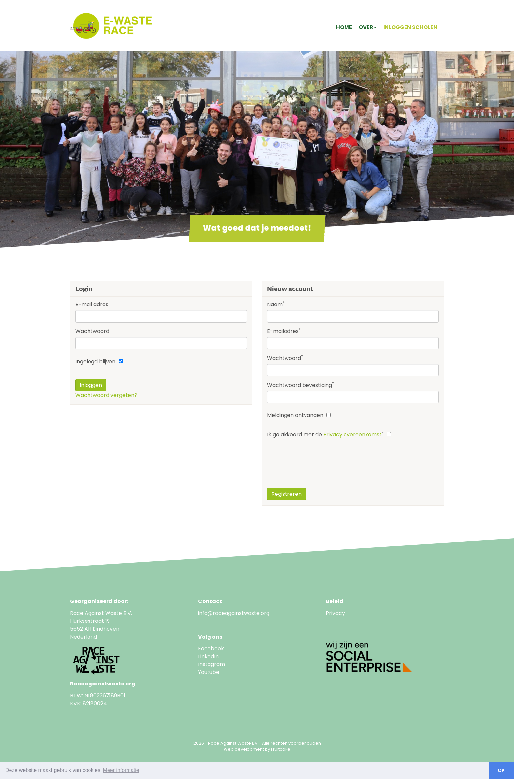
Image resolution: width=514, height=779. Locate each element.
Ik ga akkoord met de (325, 434)
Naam (276, 304)
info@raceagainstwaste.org (233, 613)
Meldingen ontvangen (295, 415)
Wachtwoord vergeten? (106, 395)
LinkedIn (208, 656)
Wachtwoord (92, 331)
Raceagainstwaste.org (102, 683)
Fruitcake (280, 749)
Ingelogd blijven (95, 361)
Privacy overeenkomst (352, 434)
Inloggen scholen (410, 27)
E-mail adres (91, 304)
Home (344, 27)
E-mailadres (284, 331)
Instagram (211, 664)
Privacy (335, 613)
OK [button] (501, 770)
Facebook (211, 648)
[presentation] (317, 465)
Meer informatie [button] (121, 770)
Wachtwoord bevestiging (300, 385)
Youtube (209, 672)
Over (368, 27)
